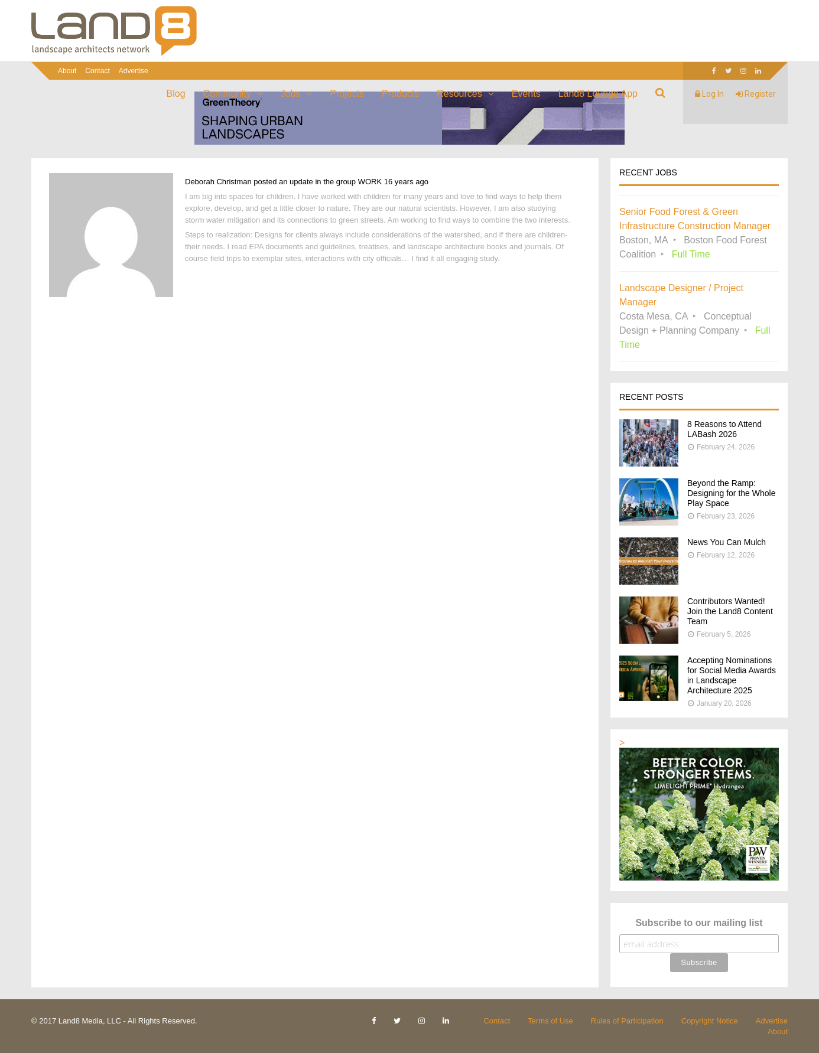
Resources (459, 94)
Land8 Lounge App (598, 94)
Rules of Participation (627, 1020)
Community (227, 94)
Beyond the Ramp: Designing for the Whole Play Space (731, 493)
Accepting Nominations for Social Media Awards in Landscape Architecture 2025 (731, 675)
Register (756, 94)
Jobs (291, 94)
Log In (709, 94)
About (67, 71)
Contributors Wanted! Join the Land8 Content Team (730, 611)
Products (400, 94)
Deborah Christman (218, 181)
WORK (370, 181)
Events (526, 94)
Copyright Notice (709, 1020)
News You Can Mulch (726, 542)
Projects (347, 94)
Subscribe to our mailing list (698, 923)
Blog (176, 94)
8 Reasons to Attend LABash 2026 (724, 429)
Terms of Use (550, 1020)
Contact (97, 71)
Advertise (133, 71)
